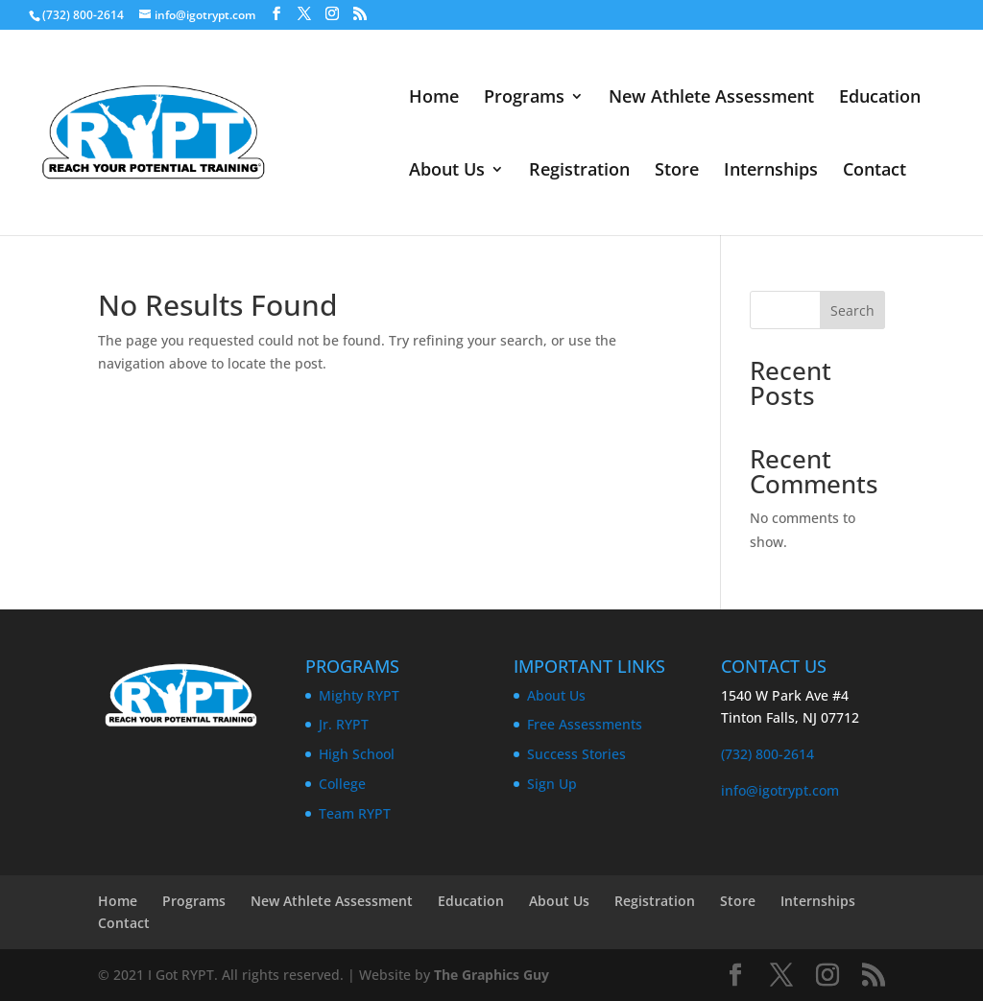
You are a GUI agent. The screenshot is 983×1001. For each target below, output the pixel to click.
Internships (771, 171)
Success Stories (576, 754)
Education (880, 98)
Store (677, 171)
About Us (447, 171)
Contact (874, 171)
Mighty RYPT (359, 695)
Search (852, 310)
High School (357, 754)
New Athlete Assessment (711, 98)
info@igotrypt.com (780, 790)
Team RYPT (355, 813)
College (342, 784)
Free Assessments (584, 724)
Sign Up (552, 784)
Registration (579, 171)
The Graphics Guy (491, 974)
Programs (524, 98)
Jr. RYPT (344, 724)
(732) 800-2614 (767, 754)
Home (434, 98)
